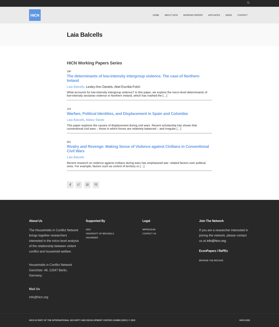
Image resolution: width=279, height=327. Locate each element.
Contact (243, 15)
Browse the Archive (211, 260)
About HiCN (171, 15)
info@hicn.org (216, 240)
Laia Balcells (75, 86)
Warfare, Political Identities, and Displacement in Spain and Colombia (127, 113)
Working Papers (193, 15)
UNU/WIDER (92, 237)
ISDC (88, 229)
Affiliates (214, 15)
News (229, 15)
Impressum (148, 229)
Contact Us (149, 233)
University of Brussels (100, 233)
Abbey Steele (95, 120)
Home (156, 15)
